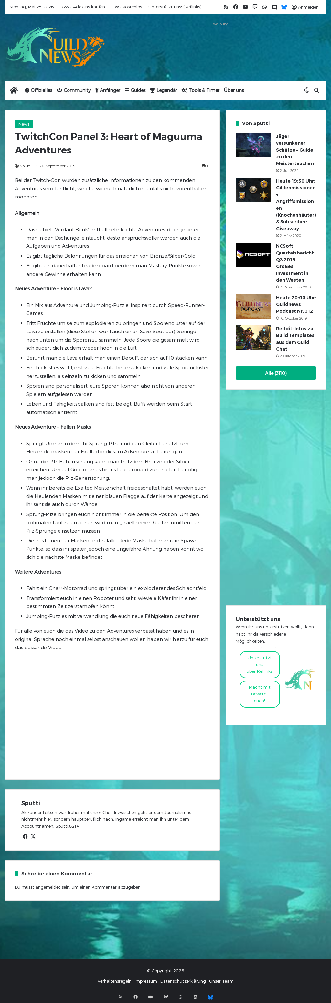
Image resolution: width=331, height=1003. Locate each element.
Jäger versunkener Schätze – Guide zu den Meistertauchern (295, 149)
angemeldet (48, 887)
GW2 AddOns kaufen (83, 6)
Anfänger (107, 90)
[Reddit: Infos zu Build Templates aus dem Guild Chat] (253, 337)
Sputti (25, 165)
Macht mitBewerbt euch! (260, 693)
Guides (135, 90)
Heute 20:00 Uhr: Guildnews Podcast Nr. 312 (296, 304)
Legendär (163, 90)
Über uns (234, 90)
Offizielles (38, 90)
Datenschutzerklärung (183, 981)
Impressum (146, 981)
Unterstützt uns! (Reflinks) (174, 6)
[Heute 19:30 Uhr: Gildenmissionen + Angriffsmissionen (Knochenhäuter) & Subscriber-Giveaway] (253, 190)
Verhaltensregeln (115, 981)
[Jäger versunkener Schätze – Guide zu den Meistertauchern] (253, 145)
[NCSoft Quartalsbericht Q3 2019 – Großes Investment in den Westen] (253, 255)
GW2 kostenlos (127, 6)
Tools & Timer (200, 90)
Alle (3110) (276, 373)
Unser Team (221, 981)
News (23, 124)
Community (74, 90)
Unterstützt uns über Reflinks (259, 664)
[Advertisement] (220, 44)
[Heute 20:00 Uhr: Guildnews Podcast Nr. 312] (253, 306)
